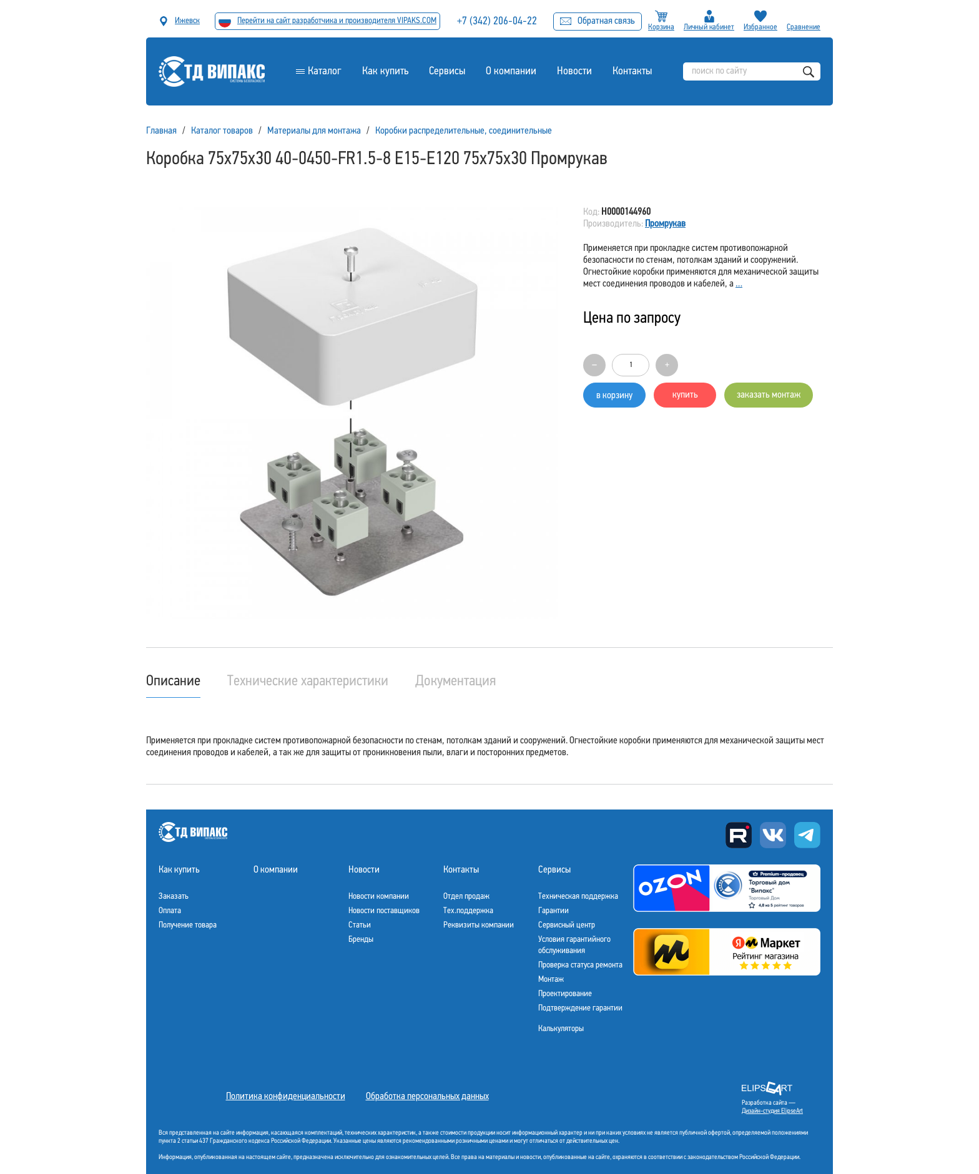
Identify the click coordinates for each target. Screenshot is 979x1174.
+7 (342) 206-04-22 (497, 21)
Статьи (359, 925)
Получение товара (188, 925)
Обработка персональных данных (427, 1097)
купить (685, 395)
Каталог (325, 71)
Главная (161, 131)
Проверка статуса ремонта (580, 965)
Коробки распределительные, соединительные (463, 131)
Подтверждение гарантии (580, 1008)
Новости (574, 71)
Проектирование (565, 994)
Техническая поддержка (578, 896)
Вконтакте (773, 835)
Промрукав (665, 224)
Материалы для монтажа (314, 131)
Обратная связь (597, 21)
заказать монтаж (768, 395)
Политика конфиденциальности (285, 1097)
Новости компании (378, 896)
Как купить (385, 71)
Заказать (174, 896)
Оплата (170, 911)
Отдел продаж (466, 896)
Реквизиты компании (478, 925)
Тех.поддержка (468, 911)
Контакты (632, 71)
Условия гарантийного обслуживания (574, 945)
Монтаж (551, 979)
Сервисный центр (566, 925)
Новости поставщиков (384, 911)
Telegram (807, 835)
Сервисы (447, 71)
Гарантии (553, 911)
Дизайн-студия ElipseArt (772, 1111)
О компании (511, 71)
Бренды (360, 939)
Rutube (739, 835)
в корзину (614, 396)
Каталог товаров (222, 131)
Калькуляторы (561, 1029)
